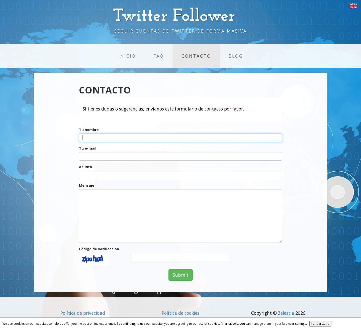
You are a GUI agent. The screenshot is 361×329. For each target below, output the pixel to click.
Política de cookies (180, 313)
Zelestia (286, 313)
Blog (236, 56)
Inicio (127, 56)
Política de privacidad (82, 313)
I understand (320, 323)
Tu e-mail (87, 148)
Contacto (196, 56)
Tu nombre (89, 129)
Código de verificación (99, 249)
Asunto (85, 166)
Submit (181, 275)
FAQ (158, 56)
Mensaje (86, 185)
